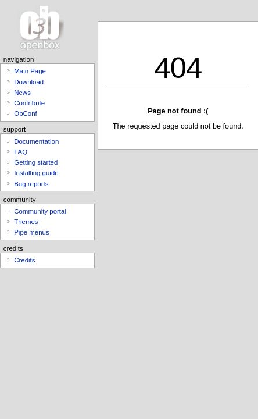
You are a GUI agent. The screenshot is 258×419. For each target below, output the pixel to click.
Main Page (30, 71)
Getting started (36, 162)
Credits (24, 260)
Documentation (36, 141)
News (22, 92)
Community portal (40, 211)
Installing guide (36, 172)
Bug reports (31, 183)
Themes (26, 221)
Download (29, 82)
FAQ (20, 151)
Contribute (29, 103)
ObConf (25, 113)
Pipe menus (31, 232)
